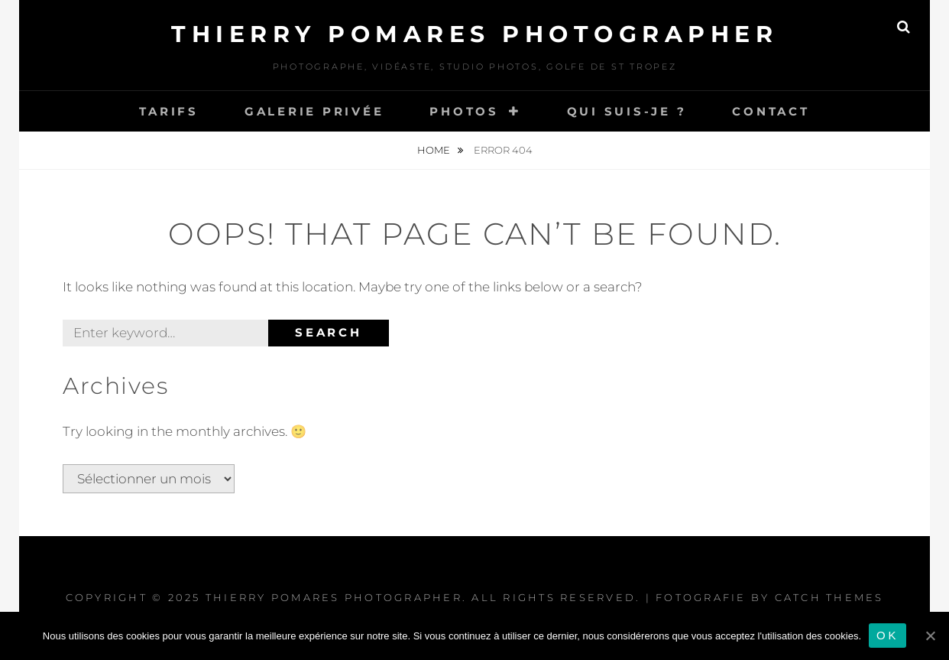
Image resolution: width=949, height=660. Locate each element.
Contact (770, 111)
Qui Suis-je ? (627, 111)
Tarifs (169, 111)
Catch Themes (829, 597)
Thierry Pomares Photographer (474, 34)
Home (434, 150)
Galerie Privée (314, 111)
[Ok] (930, 635)
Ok (887, 635)
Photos (464, 111)
